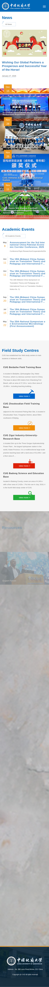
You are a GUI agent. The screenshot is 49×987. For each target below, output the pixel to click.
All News (8, 24)
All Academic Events (13, 236)
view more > (24, 396)
